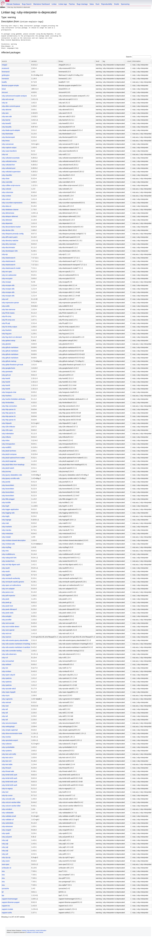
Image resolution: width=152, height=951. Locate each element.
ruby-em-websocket (9, 275)
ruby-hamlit (6, 378)
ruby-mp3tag (6, 547)
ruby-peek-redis (7, 613)
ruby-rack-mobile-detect (10, 626)
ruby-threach (6, 768)
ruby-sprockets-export (10, 740)
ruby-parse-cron (8, 592)
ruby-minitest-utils (8, 544)
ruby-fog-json (6, 334)
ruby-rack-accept (8, 623)
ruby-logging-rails (8, 513)
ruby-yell (5, 854)
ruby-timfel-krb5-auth (9, 775)
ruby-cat (5, 154)
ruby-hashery (6, 396)
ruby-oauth (6, 568)
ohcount (5, 92)
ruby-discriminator (8, 247)
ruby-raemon (6, 637)
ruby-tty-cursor (7, 795)
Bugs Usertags (82, 4)
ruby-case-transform (9, 151)
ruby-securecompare (9, 723)
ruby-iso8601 (6, 447)
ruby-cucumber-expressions (12, 203)
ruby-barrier (6, 120)
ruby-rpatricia (6, 678)
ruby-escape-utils (8, 285)
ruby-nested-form (8, 561)
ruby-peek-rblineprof (9, 609)
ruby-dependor (7, 223)
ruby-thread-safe (8, 771)
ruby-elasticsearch (8, 258)
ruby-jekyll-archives (9, 451)
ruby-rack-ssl (6, 633)
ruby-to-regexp (7, 788)
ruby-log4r (5, 506)
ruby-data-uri (6, 206)
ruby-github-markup (9, 361)
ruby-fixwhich (6, 330)
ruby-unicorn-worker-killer (11, 802)
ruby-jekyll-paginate (9, 461)
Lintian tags (62, 4)
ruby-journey (6, 471)
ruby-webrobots (7, 823)
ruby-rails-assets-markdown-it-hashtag (16, 644)
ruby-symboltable (8, 747)
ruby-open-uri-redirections (11, 585)
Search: (129, 57)
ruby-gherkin (6, 344)
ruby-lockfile (6, 502)
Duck (97, 4)
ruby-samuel (6, 702)
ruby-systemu (7, 751)
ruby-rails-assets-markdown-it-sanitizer (16, 647)
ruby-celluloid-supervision (11, 172)
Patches (72, 4)
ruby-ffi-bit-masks (8, 313)
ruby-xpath (6, 833)
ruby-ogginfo (6, 575)
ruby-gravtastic (7, 371)
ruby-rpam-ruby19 (8, 675)
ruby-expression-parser (10, 302)
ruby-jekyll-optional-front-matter (13, 458)
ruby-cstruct (6, 199)
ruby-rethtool (6, 664)
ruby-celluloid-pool (8, 168)
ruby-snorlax (6, 737)
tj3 (3, 892)
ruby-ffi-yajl (6, 323)
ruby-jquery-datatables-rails (12, 475)
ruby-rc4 (5, 657)
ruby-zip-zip (6, 857)
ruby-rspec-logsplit (8, 692)
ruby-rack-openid (8, 630)
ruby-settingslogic (8, 726)
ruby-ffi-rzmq (6, 316)
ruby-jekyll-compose (9, 454)
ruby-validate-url (8, 819)
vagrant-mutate (7, 909)
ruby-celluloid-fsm (8, 165)
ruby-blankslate (7, 134)
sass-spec (5, 864)
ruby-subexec (7, 744)
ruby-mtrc (5, 551)
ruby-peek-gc (6, 602)
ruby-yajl (5, 840)
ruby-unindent (7, 809)
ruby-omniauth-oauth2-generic (13, 582)
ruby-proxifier (6, 620)
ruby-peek (5, 599)
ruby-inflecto (6, 437)
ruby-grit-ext (6, 375)
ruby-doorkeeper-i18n (10, 251)
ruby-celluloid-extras (9, 161)
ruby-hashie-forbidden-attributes (13, 399)
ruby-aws (5, 113)
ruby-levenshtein (8, 485)
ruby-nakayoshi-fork (9, 558)
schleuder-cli (6, 868)
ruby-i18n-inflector (8, 427)
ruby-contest (6, 196)
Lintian (54, 4)
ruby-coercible (7, 182)
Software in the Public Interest (35, 932)
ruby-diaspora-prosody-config (12, 234)
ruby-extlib (5, 306)
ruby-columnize (7, 192)
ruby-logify (5, 516)
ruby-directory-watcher (10, 240)
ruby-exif (5, 299)
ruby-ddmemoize (8, 213)
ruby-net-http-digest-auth (11, 564)
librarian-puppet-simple (10, 85)
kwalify (4, 82)
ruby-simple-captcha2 (10, 730)
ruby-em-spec (7, 271)
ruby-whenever (7, 826)
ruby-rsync (6, 695)
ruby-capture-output (9, 147)
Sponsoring (125, 4)
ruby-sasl (5, 706)
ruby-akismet (6, 109)
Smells (116, 4)
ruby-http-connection (9, 406)
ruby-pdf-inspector (8, 595)
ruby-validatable (8, 813)
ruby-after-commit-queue (11, 106)
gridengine (6, 75)
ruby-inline (5, 440)
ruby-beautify (6, 127)
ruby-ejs (5, 254)
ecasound (5, 68)
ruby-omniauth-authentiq (11, 578)
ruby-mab (5, 523)
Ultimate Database (13, 4)
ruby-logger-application (10, 509)
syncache (5, 888)
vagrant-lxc (6, 906)
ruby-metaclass (7, 533)
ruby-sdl (5, 709)
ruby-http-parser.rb (9, 409)
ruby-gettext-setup (8, 340)
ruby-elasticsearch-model (11, 268)
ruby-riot (5, 668)
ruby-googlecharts (8, 368)
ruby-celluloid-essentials (11, 158)
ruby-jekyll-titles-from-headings (13, 464)
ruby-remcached (8, 661)
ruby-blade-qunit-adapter (11, 130)
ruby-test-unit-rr (7, 757)
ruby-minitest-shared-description (14, 540)
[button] (29, 61)
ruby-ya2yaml (7, 837)
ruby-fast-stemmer (8, 309)
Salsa (91, 4)
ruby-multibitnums (8, 554)
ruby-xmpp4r (6, 830)
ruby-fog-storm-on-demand (12, 337)
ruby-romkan (6, 671)
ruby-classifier (7, 175)
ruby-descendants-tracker (11, 227)
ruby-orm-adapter (8, 589)
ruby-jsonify (6, 482)
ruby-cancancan (8, 144)
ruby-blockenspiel (8, 137)
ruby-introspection (8, 444)
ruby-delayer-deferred (10, 216)
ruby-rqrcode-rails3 (9, 688)
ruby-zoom (6, 861)
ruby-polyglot (6, 616)
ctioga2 (4, 65)
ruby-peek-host (7, 606)
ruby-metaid (6, 537)
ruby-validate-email (9, 816)
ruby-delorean (7, 220)
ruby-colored (6, 189)
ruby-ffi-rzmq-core (8, 320)
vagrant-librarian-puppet (10, 902)
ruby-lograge (6, 520)
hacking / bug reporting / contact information (34, 930)
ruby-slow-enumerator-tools (12, 733)
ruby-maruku (6, 530)
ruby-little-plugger (8, 499)
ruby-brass (6, 141)
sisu (3, 871)
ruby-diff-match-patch (10, 237)
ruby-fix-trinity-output (9, 327)
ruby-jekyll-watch (8, 468)
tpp (3, 895)
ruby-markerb (7, 527)
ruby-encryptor (7, 278)
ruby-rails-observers (9, 654)
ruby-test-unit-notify (9, 754)
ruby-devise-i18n (8, 230)
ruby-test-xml (6, 761)
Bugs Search (27, 4)
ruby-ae (4, 103)
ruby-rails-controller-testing (11, 651)
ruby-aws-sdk (7, 116)
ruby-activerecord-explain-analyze (14, 96)
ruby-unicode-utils (8, 799)
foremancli (5, 72)
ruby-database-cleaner (10, 209)
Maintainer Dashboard (41, 4)
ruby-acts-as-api (8, 99)
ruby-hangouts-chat (9, 392)
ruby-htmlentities (8, 402)
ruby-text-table (7, 764)
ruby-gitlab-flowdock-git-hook (12, 365)
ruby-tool (5, 792)
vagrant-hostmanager (10, 899)
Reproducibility (106, 4)
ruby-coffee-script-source (11, 185)
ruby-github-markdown (10, 347)
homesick (5, 78)
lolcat (4, 89)
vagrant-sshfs (7, 913)
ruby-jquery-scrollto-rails (11, 478)
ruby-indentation (8, 433)
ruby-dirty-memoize (9, 244)
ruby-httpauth (7, 423)
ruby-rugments (7, 699)
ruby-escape (6, 282)
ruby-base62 (6, 123)
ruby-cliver (5, 178)
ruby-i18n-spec (7, 430)
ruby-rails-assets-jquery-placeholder (15, 640)
